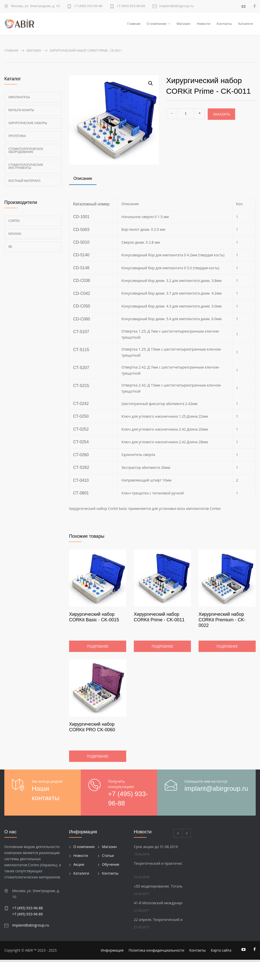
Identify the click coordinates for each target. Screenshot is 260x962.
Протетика (17, 138)
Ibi (10, 248)
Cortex (14, 223)
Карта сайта (221, 952)
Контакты (224, 24)
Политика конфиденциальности (156, 952)
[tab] (82, 181)
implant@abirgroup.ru (176, 6)
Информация (112, 952)
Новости (203, 24)
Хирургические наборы (27, 125)
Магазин (183, 24)
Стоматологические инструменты (25, 168)
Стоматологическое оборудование (25, 152)
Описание (82, 180)
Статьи (108, 857)
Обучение (110, 866)
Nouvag (14, 236)
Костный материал (24, 183)
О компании (157, 24)
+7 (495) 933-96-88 (88, 6)
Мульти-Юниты (21, 112)
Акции (78, 866)
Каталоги (245, 24)
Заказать (221, 116)
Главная (133, 24)
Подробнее (97, 648)
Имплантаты (19, 99)
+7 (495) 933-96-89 (131, 6)
